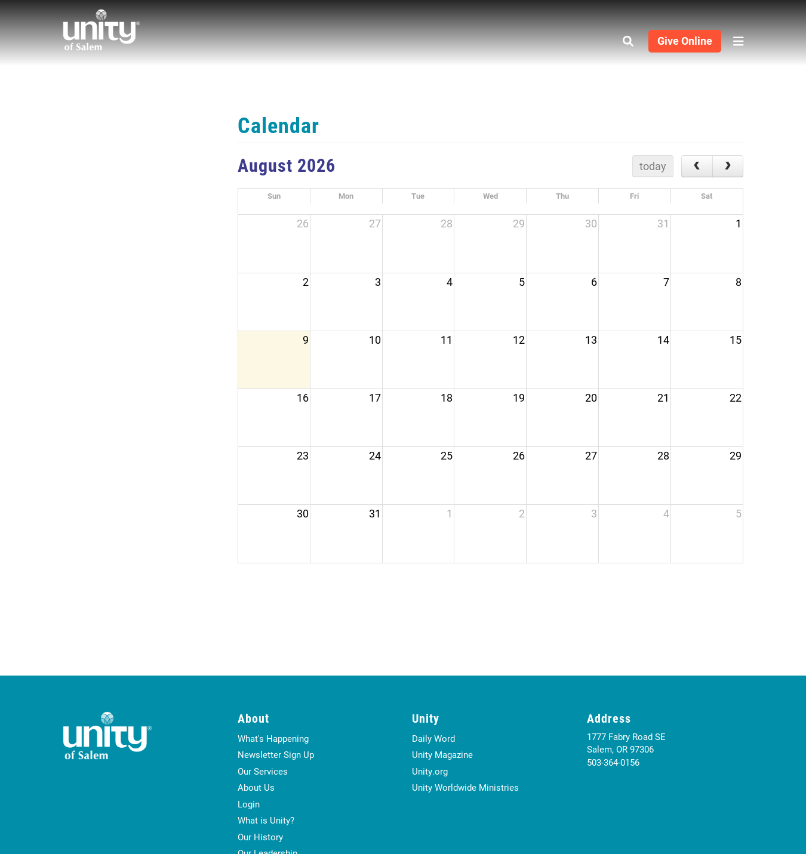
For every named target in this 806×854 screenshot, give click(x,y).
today (652, 166)
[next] (727, 166)
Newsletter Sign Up (276, 754)
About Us (256, 787)
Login (249, 804)
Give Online (684, 40)
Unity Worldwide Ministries (465, 787)
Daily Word (433, 738)
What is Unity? (266, 820)
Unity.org (430, 771)
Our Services (263, 771)
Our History (260, 837)
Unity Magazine (442, 754)
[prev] (696, 166)
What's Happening (273, 738)
